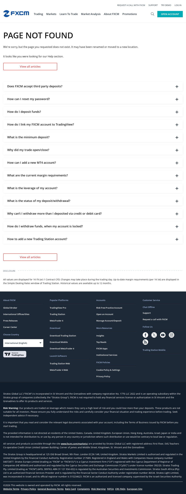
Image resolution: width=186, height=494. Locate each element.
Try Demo (167, 5)
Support (154, 5)
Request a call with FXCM (132, 5)
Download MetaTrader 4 (62, 348)
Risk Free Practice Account (109, 307)
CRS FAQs (120, 488)
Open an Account (104, 314)
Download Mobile (59, 342)
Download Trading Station (63, 335)
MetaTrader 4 (56, 320)
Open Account (170, 14)
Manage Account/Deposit (108, 320)
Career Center (10, 327)
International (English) (16, 343)
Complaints (83, 488)
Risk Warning (98, 488)
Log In (179, 5)
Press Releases (10, 320)
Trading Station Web (60, 363)
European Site (134, 488)
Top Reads (101, 342)
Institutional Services (106, 355)
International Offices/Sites (16, 314)
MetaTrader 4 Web (59, 369)
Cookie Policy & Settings (108, 369)
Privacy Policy (103, 376)
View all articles (30, 66)
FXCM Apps (101, 348)
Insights (100, 335)
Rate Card (70, 488)
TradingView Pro (58, 307)
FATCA (110, 488)
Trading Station (57, 314)
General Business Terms (51, 488)
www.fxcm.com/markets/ (74, 443)
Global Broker (10, 307)
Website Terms (11, 488)
